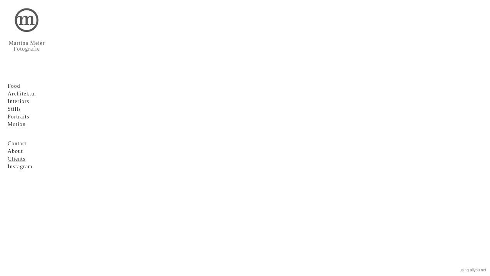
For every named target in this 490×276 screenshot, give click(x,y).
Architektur (22, 94)
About (15, 151)
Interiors (18, 101)
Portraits (18, 117)
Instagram (20, 166)
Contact (17, 143)
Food (14, 86)
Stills (14, 109)
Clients (17, 159)
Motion (17, 124)
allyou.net (478, 270)
